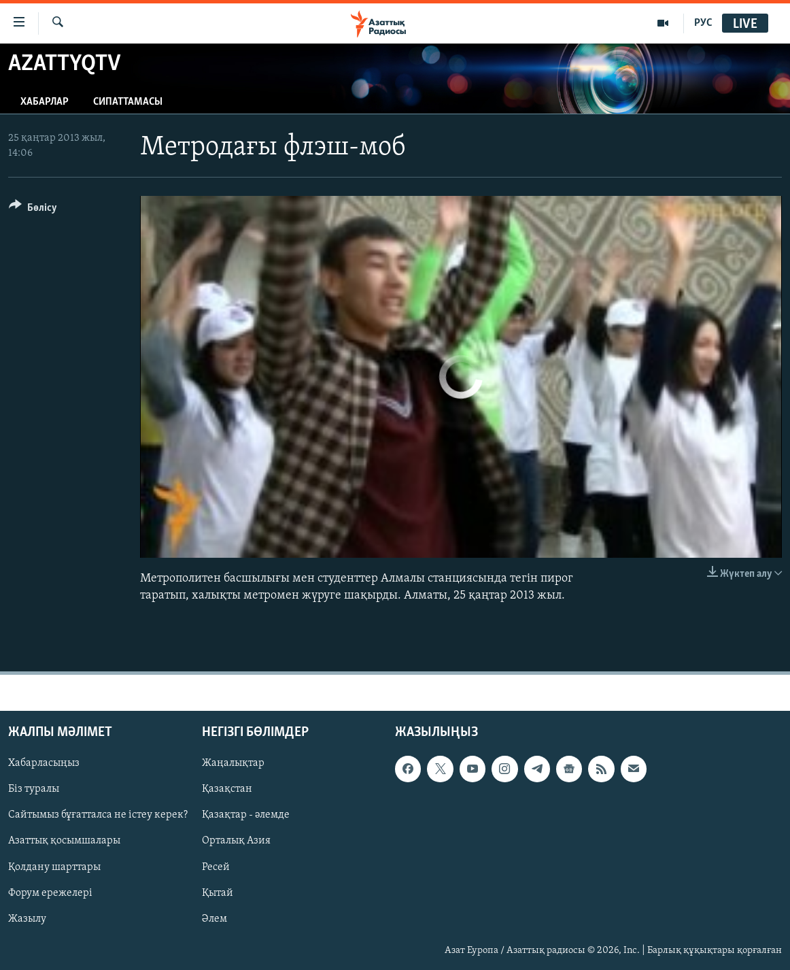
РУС (703, 23)
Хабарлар (44, 102)
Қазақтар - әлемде (246, 814)
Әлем (214, 919)
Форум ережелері (50, 893)
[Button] (33, 210)
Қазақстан (227, 789)
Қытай (217, 893)
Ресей (216, 866)
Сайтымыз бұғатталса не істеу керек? (98, 814)
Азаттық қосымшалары (64, 840)
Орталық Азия (236, 840)
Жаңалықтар (233, 763)
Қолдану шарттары (54, 866)
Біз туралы (33, 789)
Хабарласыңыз (44, 763)
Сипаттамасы (127, 102)
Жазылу (27, 919)
